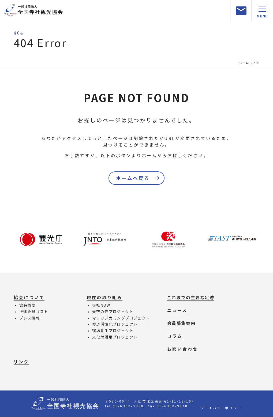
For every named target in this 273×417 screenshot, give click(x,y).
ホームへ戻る (133, 178)
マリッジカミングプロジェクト (121, 318)
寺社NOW (101, 305)
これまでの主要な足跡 (190, 298)
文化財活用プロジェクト (114, 337)
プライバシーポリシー (221, 408)
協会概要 (27, 305)
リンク (21, 362)
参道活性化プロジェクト (114, 324)
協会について (29, 298)
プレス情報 (29, 318)
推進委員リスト (33, 312)
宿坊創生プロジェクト (112, 331)
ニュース (177, 310)
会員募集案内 (181, 323)
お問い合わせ (182, 349)
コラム (175, 336)
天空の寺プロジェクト (112, 312)
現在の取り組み (104, 298)
